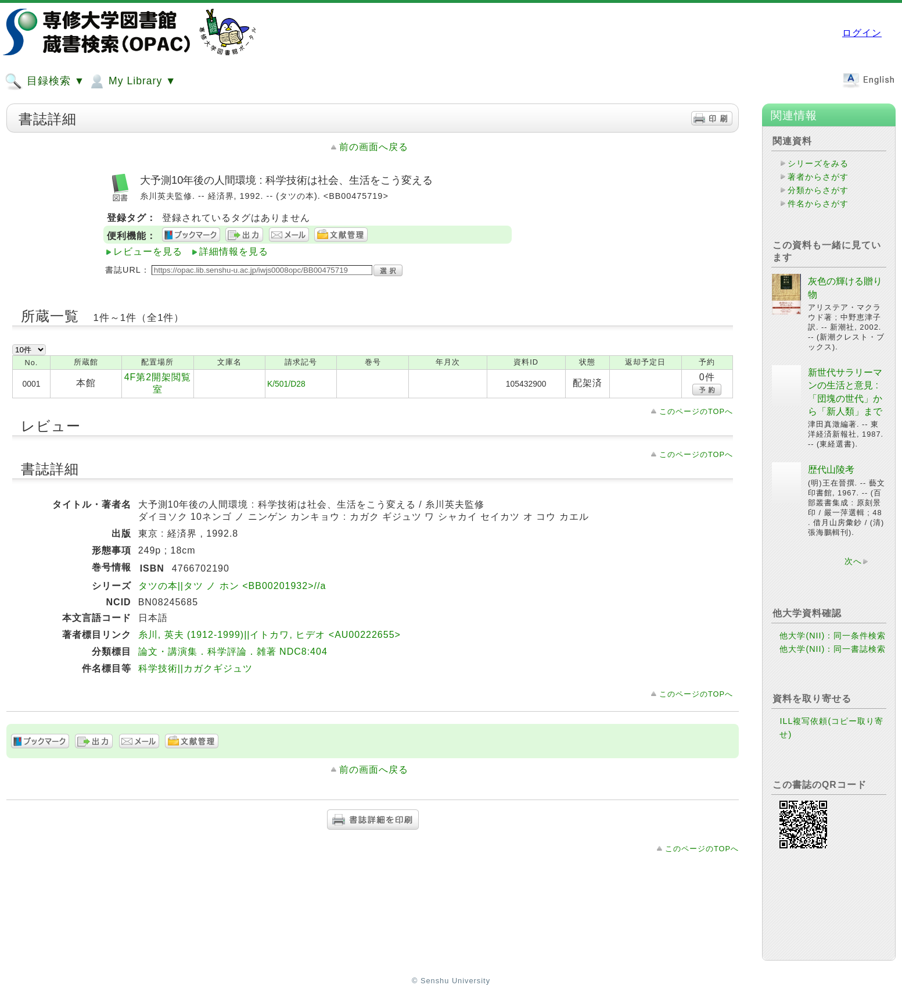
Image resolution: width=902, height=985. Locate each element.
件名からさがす (818, 203)
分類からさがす (818, 190)
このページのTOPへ (696, 411)
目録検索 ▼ (45, 81)
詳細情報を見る (233, 251)
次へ (853, 561)
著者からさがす (818, 176)
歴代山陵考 (831, 469)
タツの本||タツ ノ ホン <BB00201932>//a (232, 586)
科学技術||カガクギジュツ (195, 668)
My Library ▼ (132, 81)
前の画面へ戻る (373, 147)
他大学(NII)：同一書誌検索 (832, 649)
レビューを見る (147, 251)
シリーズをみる (818, 163)
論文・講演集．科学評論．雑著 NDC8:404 (233, 651)
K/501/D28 (286, 383)
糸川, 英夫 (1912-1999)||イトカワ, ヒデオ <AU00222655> (269, 635)
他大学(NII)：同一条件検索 (832, 635)
